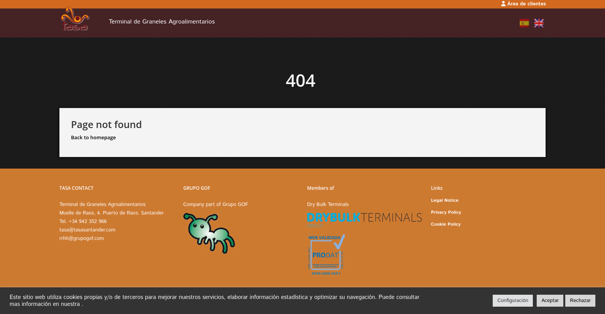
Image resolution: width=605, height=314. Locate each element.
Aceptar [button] (550, 300)
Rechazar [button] (580, 300)
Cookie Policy (446, 224)
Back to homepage (93, 137)
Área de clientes (523, 4)
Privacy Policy (446, 212)
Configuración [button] (512, 300)
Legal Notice (444, 200)
